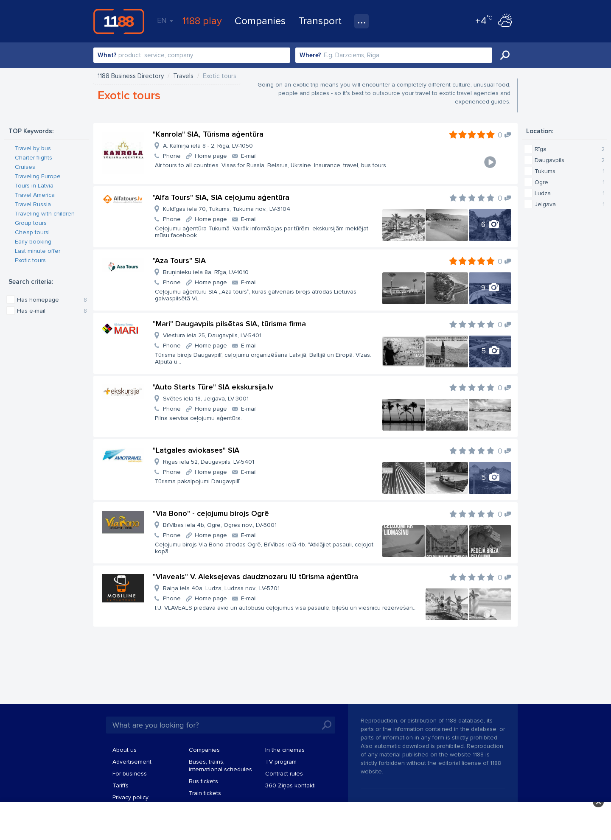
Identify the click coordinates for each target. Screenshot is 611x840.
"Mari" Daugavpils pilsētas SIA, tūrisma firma (229, 323)
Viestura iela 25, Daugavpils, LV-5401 (212, 335)
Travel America (35, 195)
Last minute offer (37, 251)
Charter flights (33, 157)
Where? (310, 55)
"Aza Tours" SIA (179, 260)
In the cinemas (285, 749)
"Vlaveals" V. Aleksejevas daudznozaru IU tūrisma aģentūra (255, 576)
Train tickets (205, 793)
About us (124, 749)
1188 (118, 21)
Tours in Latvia (34, 185)
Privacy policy (130, 797)
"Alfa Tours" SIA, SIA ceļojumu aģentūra (221, 197)
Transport (320, 21)
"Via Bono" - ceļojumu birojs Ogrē (211, 513)
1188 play (202, 21)
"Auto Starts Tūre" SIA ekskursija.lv (213, 387)
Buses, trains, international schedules (220, 765)
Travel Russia (33, 204)
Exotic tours (30, 260)
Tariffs (120, 785)
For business (129, 773)
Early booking (33, 241)
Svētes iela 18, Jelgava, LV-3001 (206, 398)
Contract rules (284, 773)
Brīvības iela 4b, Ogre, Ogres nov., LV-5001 (220, 525)
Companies (260, 21)
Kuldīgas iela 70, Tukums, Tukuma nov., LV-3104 (226, 209)
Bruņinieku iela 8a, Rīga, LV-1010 (206, 272)
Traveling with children (45, 213)
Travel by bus (33, 148)
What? (107, 55)
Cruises (25, 167)
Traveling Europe (38, 176)
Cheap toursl (32, 232)
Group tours (31, 223)
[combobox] (191, 55)
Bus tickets (203, 781)
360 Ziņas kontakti (290, 785)
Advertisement (131, 761)
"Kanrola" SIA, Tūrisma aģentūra (208, 134)
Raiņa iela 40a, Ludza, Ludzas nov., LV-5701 (221, 588)
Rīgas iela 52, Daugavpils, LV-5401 (208, 461)
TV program (281, 761)
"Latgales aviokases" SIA (196, 450)
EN (165, 20)
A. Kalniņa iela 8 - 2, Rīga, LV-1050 (208, 145)
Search (505, 55)
